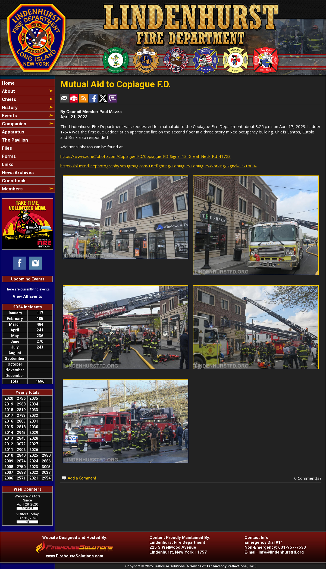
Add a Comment (82, 478)
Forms (8, 156)
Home (8, 83)
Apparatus (12, 132)
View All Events (27, 296)
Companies (13, 123)
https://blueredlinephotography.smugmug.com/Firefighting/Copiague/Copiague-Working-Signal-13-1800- (158, 165)
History (9, 107)
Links (7, 164)
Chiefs (8, 99)
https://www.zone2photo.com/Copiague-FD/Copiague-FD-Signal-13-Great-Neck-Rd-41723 (145, 156)
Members (12, 188)
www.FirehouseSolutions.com (74, 556)
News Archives (17, 172)
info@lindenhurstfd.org (281, 552)
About (8, 91)
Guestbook (13, 180)
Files (6, 148)
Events (9, 115)
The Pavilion (14, 140)
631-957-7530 (292, 547)
